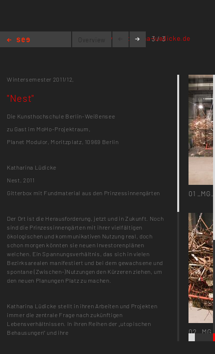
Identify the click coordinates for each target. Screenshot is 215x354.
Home (18, 40)
